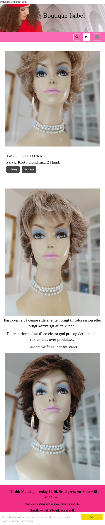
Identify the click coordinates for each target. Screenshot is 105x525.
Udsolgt (13, 169)
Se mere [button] (29, 169)
